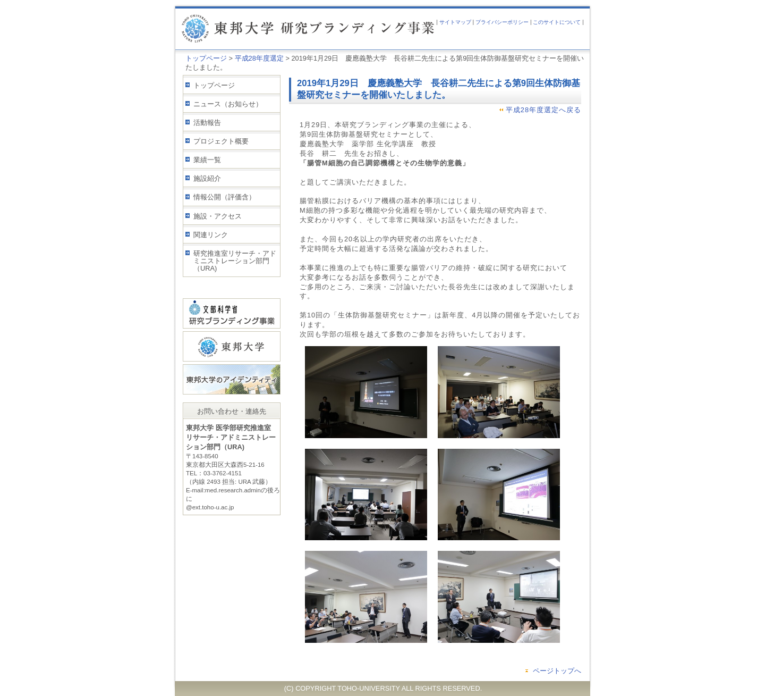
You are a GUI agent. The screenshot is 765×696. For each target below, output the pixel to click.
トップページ (206, 58)
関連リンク (210, 235)
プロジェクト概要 (221, 141)
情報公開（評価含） (224, 197)
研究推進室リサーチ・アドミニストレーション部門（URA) (234, 260)
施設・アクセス (217, 216)
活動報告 (207, 123)
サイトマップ (455, 22)
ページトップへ (557, 671)
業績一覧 (207, 160)
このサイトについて (557, 22)
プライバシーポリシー (502, 22)
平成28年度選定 (259, 58)
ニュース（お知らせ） (227, 104)
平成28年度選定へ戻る (543, 110)
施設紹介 (207, 178)
